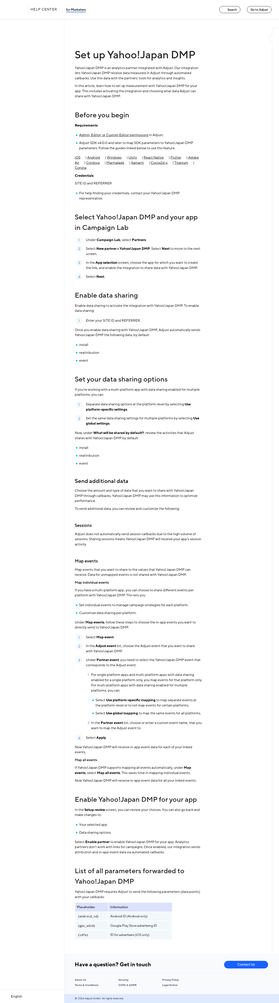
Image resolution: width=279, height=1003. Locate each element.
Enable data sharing (106, 295)
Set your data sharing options (121, 379)
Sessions (83, 525)
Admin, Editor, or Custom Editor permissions (113, 135)
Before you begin (102, 115)
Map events (86, 561)
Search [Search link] (230, 10)
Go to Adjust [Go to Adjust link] (259, 10)
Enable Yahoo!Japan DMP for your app (136, 799)
